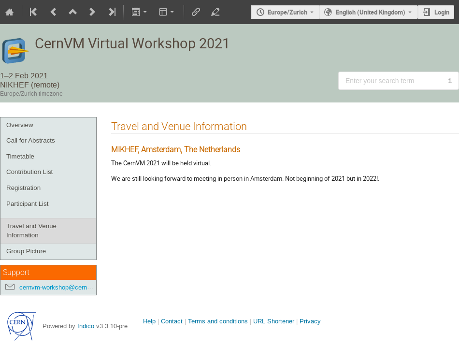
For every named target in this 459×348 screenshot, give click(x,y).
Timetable (20, 156)
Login (441, 12)
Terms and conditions (218, 321)
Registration (23, 187)
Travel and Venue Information (31, 230)
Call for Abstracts (30, 140)
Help (149, 321)
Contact (172, 321)
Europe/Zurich (287, 12)
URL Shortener (273, 321)
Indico (85, 326)
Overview (19, 125)
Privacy (310, 321)
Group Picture (26, 251)
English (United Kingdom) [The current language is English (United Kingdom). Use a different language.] (370, 12)
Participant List (27, 203)
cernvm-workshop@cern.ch (57, 287)
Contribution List (29, 171)
